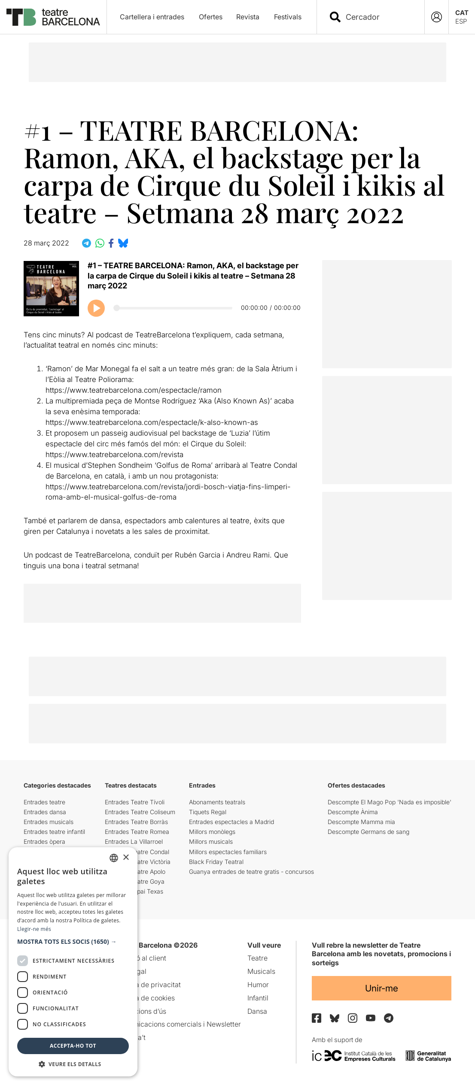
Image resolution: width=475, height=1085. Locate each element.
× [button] (125, 858)
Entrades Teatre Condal (137, 851)
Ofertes (210, 16)
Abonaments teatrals (217, 802)
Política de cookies (145, 998)
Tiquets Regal (207, 811)
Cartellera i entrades (152, 16)
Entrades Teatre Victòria (138, 861)
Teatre (257, 958)
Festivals (287, 16)
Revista (247, 16)
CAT (462, 13)
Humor (258, 984)
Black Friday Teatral (216, 861)
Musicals (261, 971)
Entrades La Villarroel (134, 841)
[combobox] (378, 17)
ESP (461, 21)
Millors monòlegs (212, 831)
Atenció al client (141, 958)
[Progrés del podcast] (172, 308)
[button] (73, 942)
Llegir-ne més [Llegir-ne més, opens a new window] (34, 929)
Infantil (257, 998)
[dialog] (73, 961)
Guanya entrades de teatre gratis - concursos (251, 871)
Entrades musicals (48, 821)
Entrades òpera (44, 841)
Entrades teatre (44, 802)
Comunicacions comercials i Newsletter (178, 1024)
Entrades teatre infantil (54, 831)
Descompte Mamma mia (361, 821)
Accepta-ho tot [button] (73, 1045)
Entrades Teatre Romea (137, 831)
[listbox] (114, 858)
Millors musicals (211, 841)
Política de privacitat (148, 984)
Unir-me (381, 988)
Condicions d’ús (141, 1011)
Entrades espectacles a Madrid (231, 821)
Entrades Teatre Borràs (136, 821)
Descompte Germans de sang (368, 831)
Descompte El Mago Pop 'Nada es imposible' (389, 802)
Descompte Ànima (353, 811)
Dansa (257, 1011)
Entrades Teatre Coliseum (140, 811)
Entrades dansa (45, 811)
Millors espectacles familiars (228, 851)
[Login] (436, 17)
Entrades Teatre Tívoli (134, 802)
